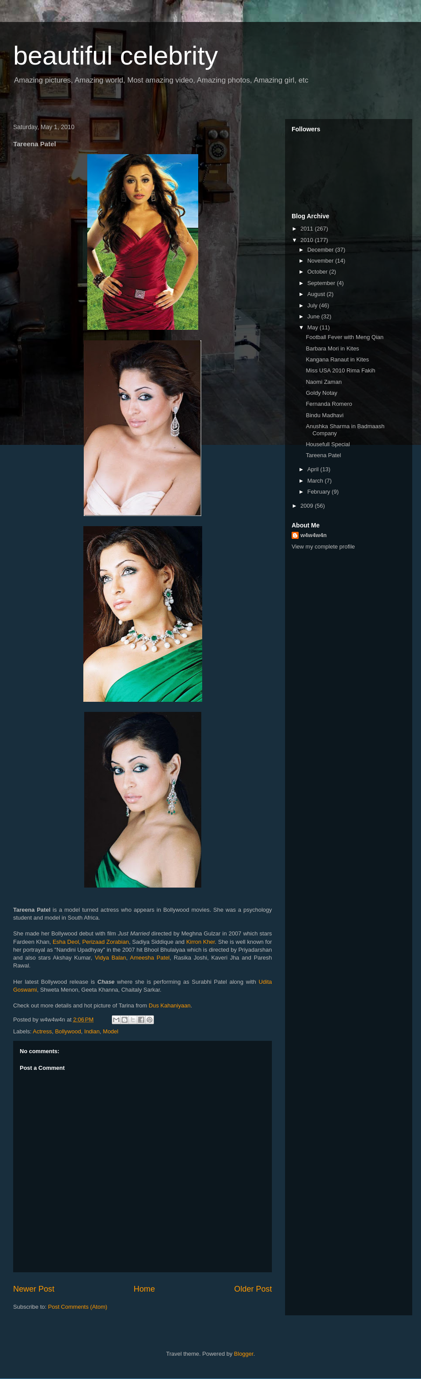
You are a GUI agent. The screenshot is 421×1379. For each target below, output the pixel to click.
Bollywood (68, 1031)
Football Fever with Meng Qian (344, 337)
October (318, 271)
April (314, 469)
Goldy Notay (321, 393)
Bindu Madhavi (324, 415)
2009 (307, 505)
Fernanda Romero (329, 404)
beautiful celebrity (115, 55)
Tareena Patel (323, 455)
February (319, 491)
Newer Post (33, 1289)
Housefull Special (328, 444)
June (314, 316)
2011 (307, 228)
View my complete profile (323, 546)
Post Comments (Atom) (77, 1306)
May (313, 327)
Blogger (243, 1353)
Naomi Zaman (324, 382)
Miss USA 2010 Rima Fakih (340, 370)
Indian (92, 1031)
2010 (307, 240)
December (321, 249)
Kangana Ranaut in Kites (337, 359)
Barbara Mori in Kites (332, 348)
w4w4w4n (313, 535)
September (322, 283)
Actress (42, 1031)
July (313, 305)
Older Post (253, 1289)
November (321, 260)
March (316, 480)
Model (110, 1031)
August (317, 294)
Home (144, 1289)
